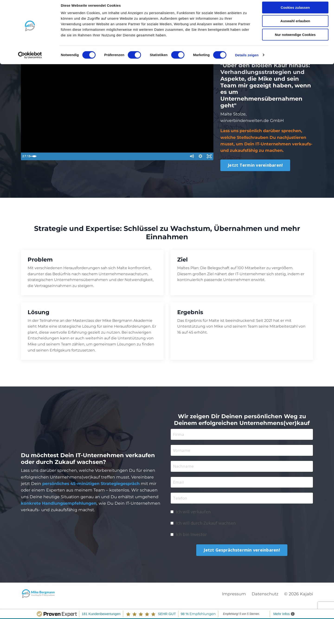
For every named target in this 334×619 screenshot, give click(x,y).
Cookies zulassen (295, 11)
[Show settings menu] (199, 157)
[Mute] (190, 157)
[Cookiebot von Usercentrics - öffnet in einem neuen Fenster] (30, 59)
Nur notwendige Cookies (295, 39)
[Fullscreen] (209, 157)
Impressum (234, 597)
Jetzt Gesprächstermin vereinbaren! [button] (242, 553)
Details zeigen (246, 59)
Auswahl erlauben (295, 25)
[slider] (112, 157)
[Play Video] (25, 157)
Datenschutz (265, 597)
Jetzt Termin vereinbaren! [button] (255, 166)
